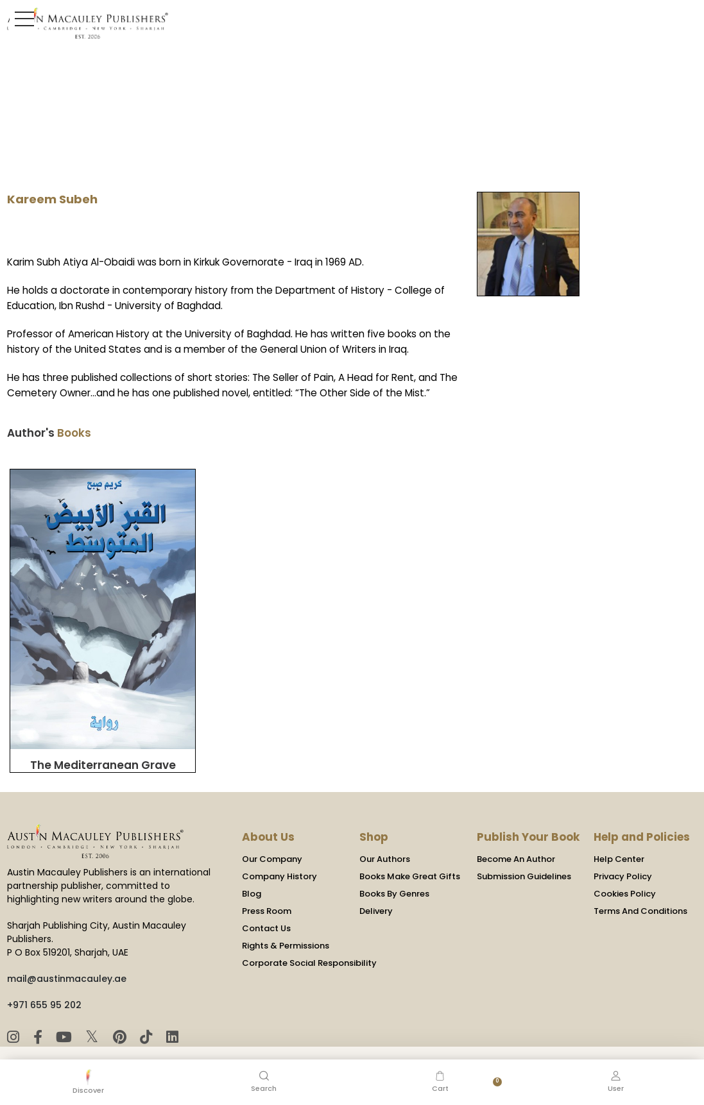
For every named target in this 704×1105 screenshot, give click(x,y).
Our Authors (384, 828)
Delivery (376, 879)
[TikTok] (147, 1006)
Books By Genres (394, 862)
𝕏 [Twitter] (93, 1005)
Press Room (266, 879)
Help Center (619, 828)
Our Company (272, 828)
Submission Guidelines (524, 845)
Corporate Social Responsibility (309, 931)
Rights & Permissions (285, 914)
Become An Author (516, 828)
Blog (251, 862)
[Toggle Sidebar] (22, 18)
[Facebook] (39, 1006)
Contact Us (266, 897)
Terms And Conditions (640, 879)
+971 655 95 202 (44, 973)
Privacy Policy (623, 845)
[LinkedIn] (170, 1006)
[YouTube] (65, 1006)
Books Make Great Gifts (409, 845)
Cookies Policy (625, 862)
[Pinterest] (120, 1006)
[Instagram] (15, 1006)
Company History (279, 845)
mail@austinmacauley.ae (66, 947)
